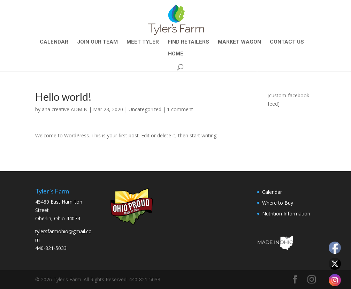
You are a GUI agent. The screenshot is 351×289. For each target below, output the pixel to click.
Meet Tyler (143, 42)
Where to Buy (277, 202)
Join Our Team (97, 42)
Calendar (54, 42)
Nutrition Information (286, 213)
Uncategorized (145, 109)
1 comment (180, 109)
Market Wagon (239, 42)
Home (175, 54)
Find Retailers (188, 42)
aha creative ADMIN (64, 109)
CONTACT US (287, 42)
